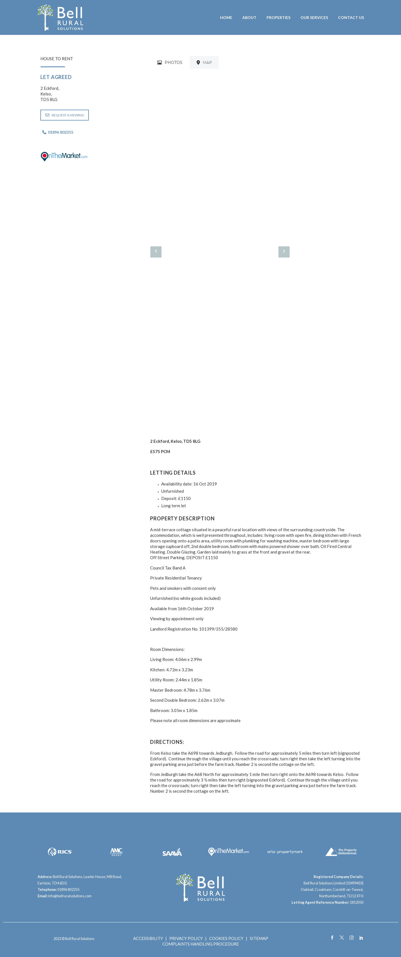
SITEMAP (259, 938)
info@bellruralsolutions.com (70, 896)
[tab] (170, 62)
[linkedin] (361, 938)
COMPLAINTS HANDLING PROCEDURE (200, 943)
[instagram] (351, 938)
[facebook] (332, 938)
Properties (278, 17)
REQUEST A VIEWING (64, 115)
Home (226, 17)
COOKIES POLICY (226, 938)
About (249, 17)
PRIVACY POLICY (186, 938)
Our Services (314, 17)
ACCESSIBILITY (148, 938)
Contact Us (351, 17)
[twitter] (342, 938)
